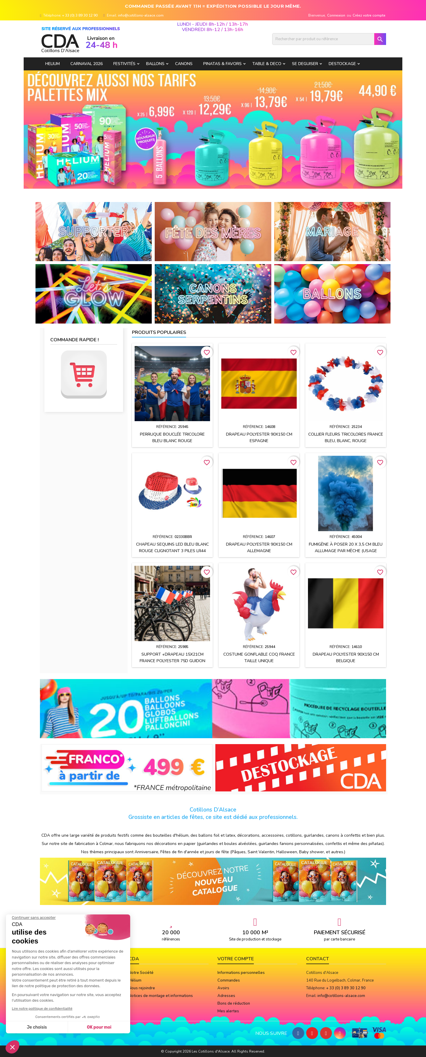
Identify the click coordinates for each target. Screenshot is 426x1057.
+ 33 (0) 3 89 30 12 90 (80, 15)
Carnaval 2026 (86, 64)
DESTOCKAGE (342, 64)
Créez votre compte (369, 15)
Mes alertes (228, 1011)
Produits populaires (159, 332)
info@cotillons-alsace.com (141, 15)
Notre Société (141, 972)
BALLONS (155, 64)
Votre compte (235, 959)
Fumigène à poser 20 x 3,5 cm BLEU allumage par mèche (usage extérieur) (346, 551)
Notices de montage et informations (161, 995)
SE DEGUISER (305, 64)
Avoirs (223, 988)
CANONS (184, 64)
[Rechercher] (329, 39)
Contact (317, 959)
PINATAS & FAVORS (222, 64)
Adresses (226, 995)
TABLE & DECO (266, 64)
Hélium (135, 980)
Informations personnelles (241, 972)
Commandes (228, 980)
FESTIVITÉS (124, 64)
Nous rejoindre (142, 988)
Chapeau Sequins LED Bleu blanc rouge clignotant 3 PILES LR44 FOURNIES (172, 551)
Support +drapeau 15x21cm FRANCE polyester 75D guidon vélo (172, 661)
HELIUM (52, 64)
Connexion (336, 15)
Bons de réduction (233, 1003)
